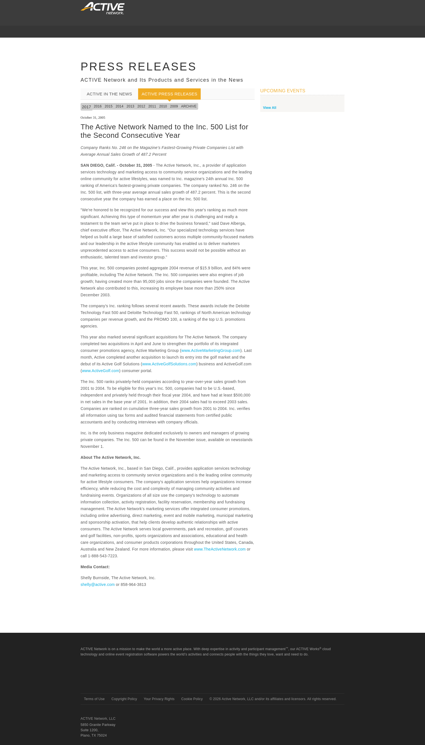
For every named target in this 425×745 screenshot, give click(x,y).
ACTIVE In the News (109, 93)
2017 (86, 107)
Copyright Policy (124, 699)
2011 (152, 106)
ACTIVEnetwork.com (103, 8)
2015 (109, 106)
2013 (130, 106)
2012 (141, 106)
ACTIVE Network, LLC (98, 719)
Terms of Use (94, 699)
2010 (163, 106)
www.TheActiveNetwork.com (220, 549)
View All (269, 108)
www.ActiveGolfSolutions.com (169, 364)
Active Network (101, 683)
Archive (188, 106)
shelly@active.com (98, 584)
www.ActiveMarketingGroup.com (210, 350)
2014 (120, 106)
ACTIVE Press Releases (169, 93)
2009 (174, 106)
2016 (98, 106)
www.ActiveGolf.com (100, 370)
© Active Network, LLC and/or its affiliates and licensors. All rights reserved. (273, 699)
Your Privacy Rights (159, 699)
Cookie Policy (192, 699)
